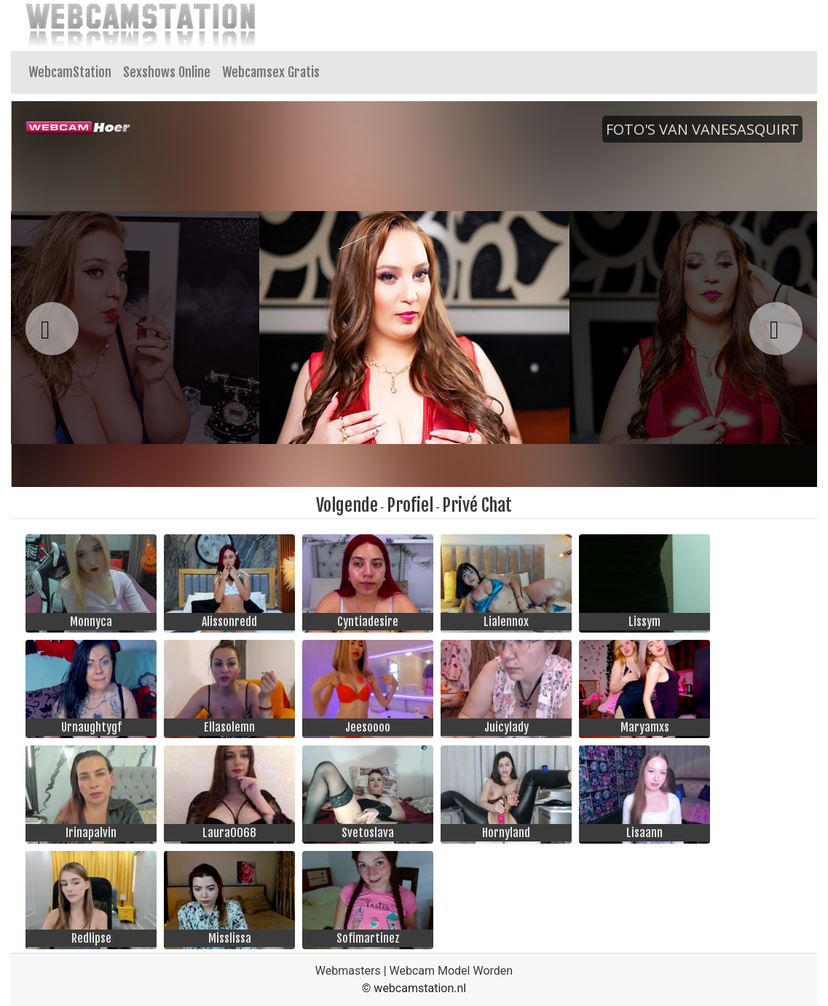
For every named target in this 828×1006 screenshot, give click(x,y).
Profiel (410, 505)
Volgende (347, 505)
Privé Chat (477, 505)
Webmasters (348, 971)
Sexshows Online (166, 72)
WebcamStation (69, 72)
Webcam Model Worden (451, 971)
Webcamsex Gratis (271, 72)
